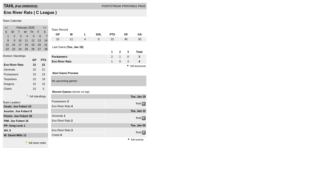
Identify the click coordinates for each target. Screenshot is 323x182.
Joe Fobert (20, 106)
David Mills (15, 135)
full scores (137, 139)
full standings (38, 96)
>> (44, 27)
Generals (9, 69)
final (138, 103)
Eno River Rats (61, 106)
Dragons (9, 83)
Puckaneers (11, 74)
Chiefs (8, 88)
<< (6, 27)
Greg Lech (16, 125)
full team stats (37, 142)
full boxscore (138, 65)
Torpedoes (10, 79)
